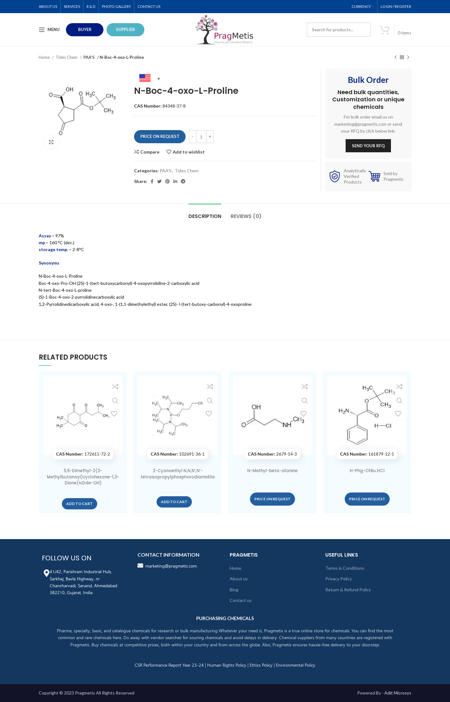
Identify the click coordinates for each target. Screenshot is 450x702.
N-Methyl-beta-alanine (272, 470)
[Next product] (408, 57)
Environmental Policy (295, 665)
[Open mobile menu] (49, 29)
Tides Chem (67, 57)
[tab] (204, 213)
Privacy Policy (338, 578)
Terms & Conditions (344, 568)
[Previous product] (395, 57)
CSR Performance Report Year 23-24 (169, 665)
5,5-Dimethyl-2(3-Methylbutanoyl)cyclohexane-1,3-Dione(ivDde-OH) (83, 476)
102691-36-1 (178, 454)
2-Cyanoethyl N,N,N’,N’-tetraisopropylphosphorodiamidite (177, 476)
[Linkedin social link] (175, 181)
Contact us (241, 600)
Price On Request (159, 136)
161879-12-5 (367, 454)
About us (239, 578)
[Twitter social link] (159, 181)
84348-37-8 (160, 106)
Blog (234, 589)
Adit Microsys (397, 692)
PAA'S (89, 57)
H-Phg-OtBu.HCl (367, 470)
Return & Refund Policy (348, 589)
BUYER (85, 29)
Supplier (125, 29)
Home (45, 57)
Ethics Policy (261, 665)
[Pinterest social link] (167, 181)
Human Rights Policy (226, 665)
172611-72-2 (83, 454)
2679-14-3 (272, 454)
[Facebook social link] (152, 181)
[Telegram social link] (183, 181)
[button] (79, 503)
